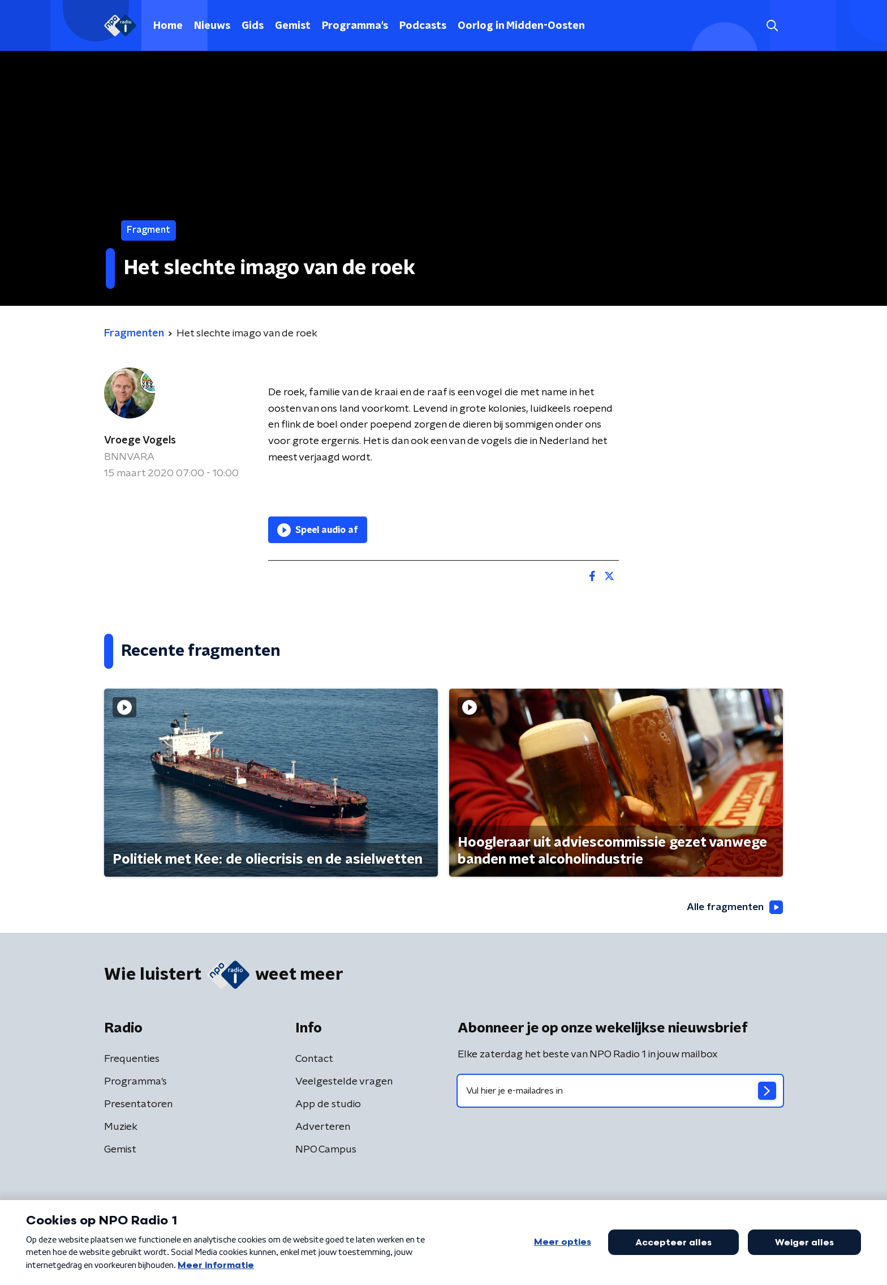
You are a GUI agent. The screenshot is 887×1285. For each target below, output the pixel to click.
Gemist (293, 26)
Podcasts (422, 26)
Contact (314, 1060)
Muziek (120, 1127)
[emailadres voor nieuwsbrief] (620, 1091)
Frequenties (132, 1060)
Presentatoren (138, 1105)
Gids (253, 26)
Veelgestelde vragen (344, 1082)
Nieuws (212, 26)
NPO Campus (325, 1150)
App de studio (328, 1105)
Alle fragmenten (733, 907)
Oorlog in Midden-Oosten (521, 26)
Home (168, 26)
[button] (772, 25)
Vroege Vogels (140, 441)
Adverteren (322, 1127)
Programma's (355, 26)
